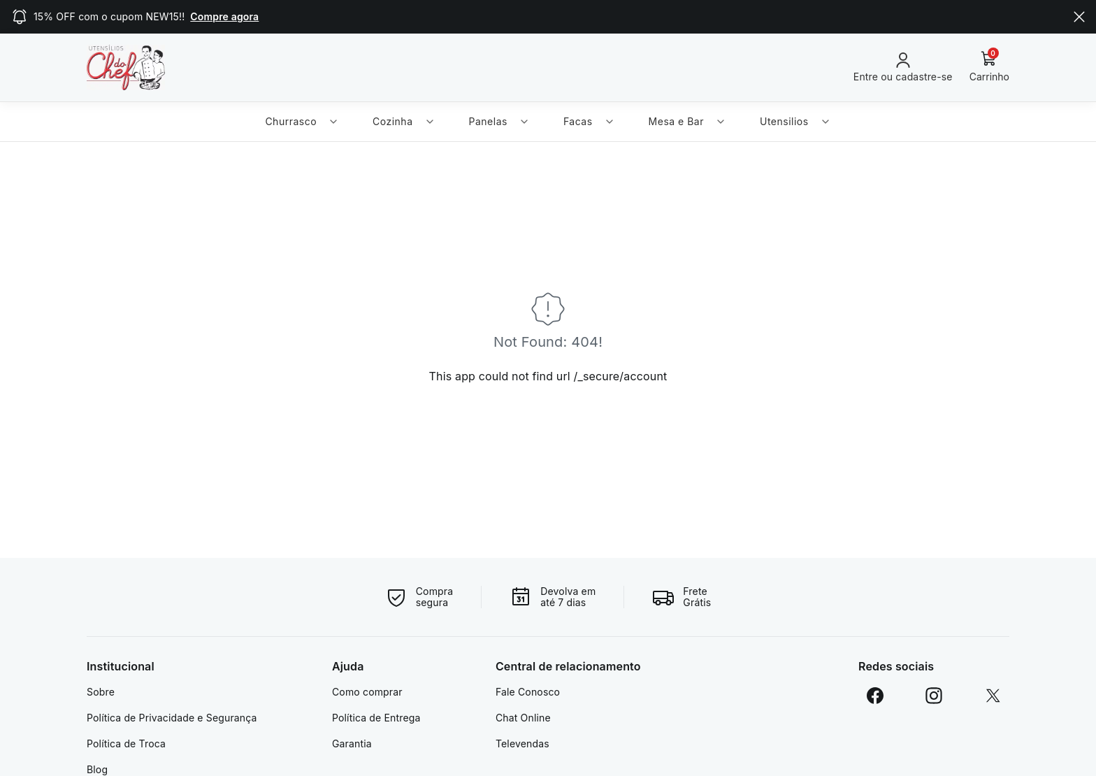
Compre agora (224, 16)
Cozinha (404, 121)
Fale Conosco (528, 692)
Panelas (499, 121)
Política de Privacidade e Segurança (172, 718)
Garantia (352, 743)
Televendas (522, 743)
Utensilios (795, 121)
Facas (589, 121)
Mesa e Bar (687, 121)
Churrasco (302, 121)
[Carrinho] (989, 67)
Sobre (101, 692)
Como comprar (367, 692)
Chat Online (523, 718)
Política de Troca (126, 743)
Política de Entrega (376, 718)
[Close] (1079, 17)
